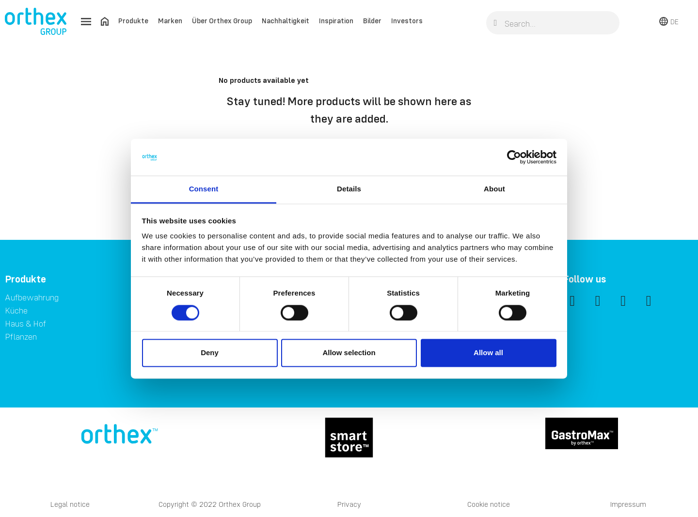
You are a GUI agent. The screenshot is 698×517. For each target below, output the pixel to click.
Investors (407, 20)
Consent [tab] (204, 189)
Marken (170, 20)
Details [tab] (349, 189)
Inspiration (336, 20)
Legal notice (70, 504)
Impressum (628, 504)
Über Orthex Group (222, 20)
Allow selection (348, 353)
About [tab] (494, 189)
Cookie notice (488, 504)
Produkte (133, 20)
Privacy (349, 504)
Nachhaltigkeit (285, 20)
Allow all (488, 353)
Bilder (372, 20)
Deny (210, 353)
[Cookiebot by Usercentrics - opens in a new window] (514, 157)
